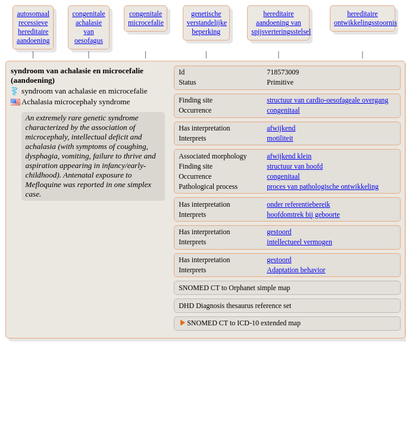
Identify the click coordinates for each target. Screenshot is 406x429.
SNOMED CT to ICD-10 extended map (244, 323)
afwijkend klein (289, 156)
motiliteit (280, 138)
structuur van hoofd (295, 166)
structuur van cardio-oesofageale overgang (327, 100)
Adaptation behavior (296, 270)
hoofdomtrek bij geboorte (303, 214)
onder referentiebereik (298, 204)
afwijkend (281, 128)
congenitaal (283, 110)
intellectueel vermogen (299, 242)
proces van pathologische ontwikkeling (323, 186)
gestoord (279, 232)
